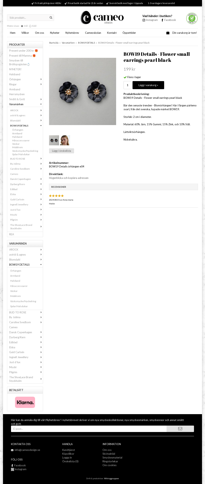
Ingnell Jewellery (26, 204)
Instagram (18, 469)
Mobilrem (17, 147)
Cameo (14, 173)
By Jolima (26, 163)
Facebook (170, 19)
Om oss (39, 32)
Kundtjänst (68, 449)
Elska (26, 194)
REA (11, 234)
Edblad (26, 189)
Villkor (25, 32)
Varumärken (26, 104)
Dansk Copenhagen (26, 178)
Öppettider (129, 32)
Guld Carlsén (26, 199)
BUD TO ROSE (26, 158)
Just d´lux (26, 209)
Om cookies (109, 465)
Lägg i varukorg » (148, 85)
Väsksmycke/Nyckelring (25, 150)
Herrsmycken (17, 94)
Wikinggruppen (111, 478)
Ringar (26, 84)
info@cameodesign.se (27, 449)
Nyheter (54, 32)
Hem (12, 32)
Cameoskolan (93, 32)
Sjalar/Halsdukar (21, 154)
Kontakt (112, 32)
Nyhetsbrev (72, 32)
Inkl (26, 25)
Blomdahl (26, 120)
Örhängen (26, 79)
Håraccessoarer (21, 140)
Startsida (53, 42)
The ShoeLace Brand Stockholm (26, 226)
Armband (14, 89)
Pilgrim (26, 219)
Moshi (26, 214)
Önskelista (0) (70, 461)
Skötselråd (108, 453)
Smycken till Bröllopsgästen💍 (19, 62)
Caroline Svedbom (26, 168)
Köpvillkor (68, 453)
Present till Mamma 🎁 (22, 55)
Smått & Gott (26, 99)
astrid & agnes (26, 115)
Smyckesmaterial (112, 457)
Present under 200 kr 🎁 (23, 50)
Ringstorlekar (110, 461)
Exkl (34, 25)
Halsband (14, 74)
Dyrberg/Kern (26, 184)
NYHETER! (15, 69)
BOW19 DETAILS (26, 125)
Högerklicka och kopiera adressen (68, 177)
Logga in (67, 457)
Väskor (16, 143)
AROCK (26, 110)
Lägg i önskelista (61, 150)
